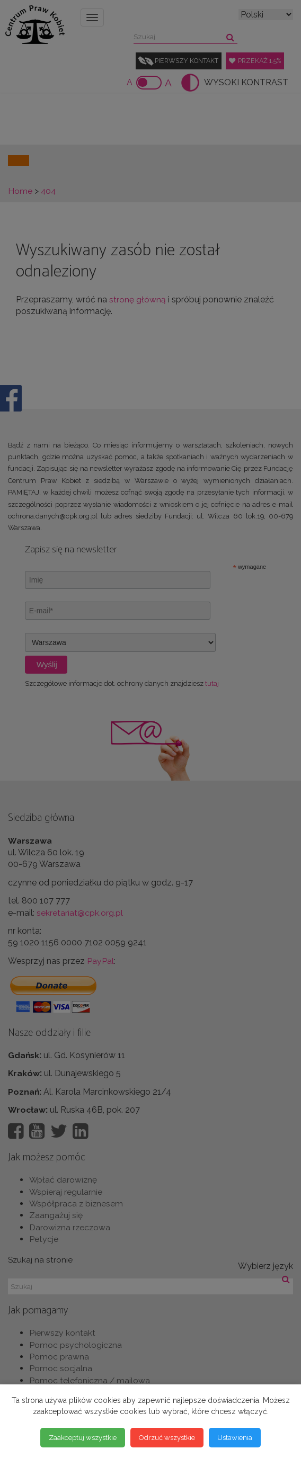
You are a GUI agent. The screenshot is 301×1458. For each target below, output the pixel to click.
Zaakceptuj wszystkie (83, 1437)
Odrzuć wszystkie (167, 1437)
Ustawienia (234, 1437)
